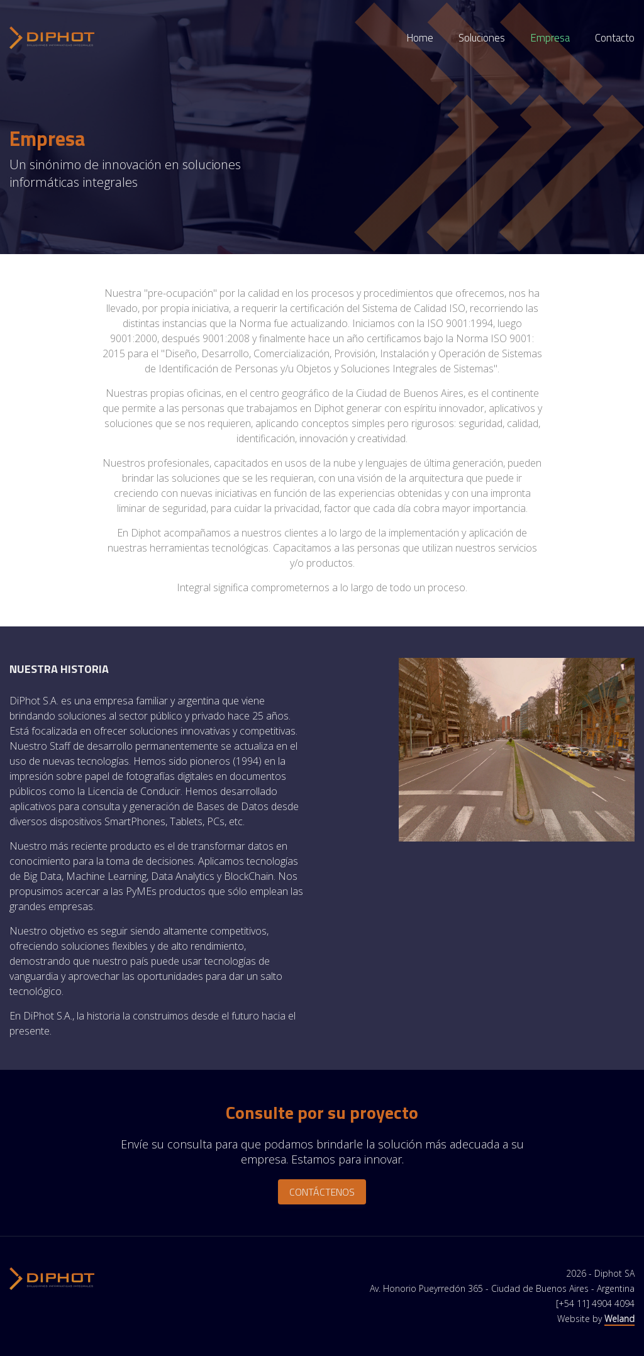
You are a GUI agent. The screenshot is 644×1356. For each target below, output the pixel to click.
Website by (596, 1319)
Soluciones (481, 38)
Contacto (615, 38)
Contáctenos (322, 1191)
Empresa (550, 38)
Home (419, 38)
